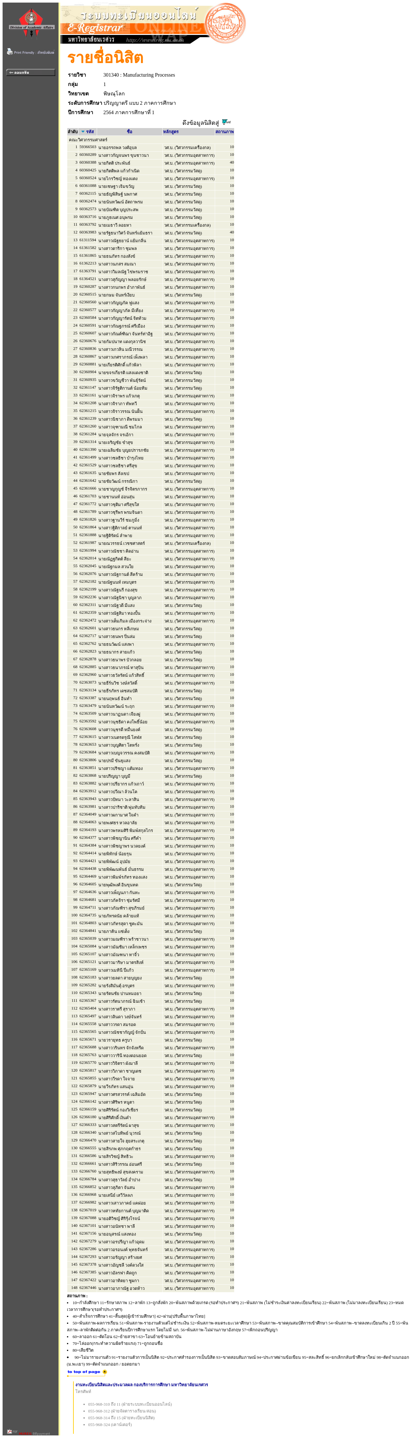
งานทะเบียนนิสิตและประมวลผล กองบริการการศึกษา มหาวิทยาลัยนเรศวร (141, 1384)
